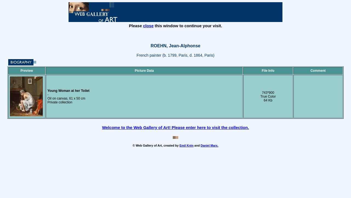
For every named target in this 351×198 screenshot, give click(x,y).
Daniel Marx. (209, 145)
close (148, 25)
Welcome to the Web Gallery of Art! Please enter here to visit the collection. (175, 127)
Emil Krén (186, 145)
